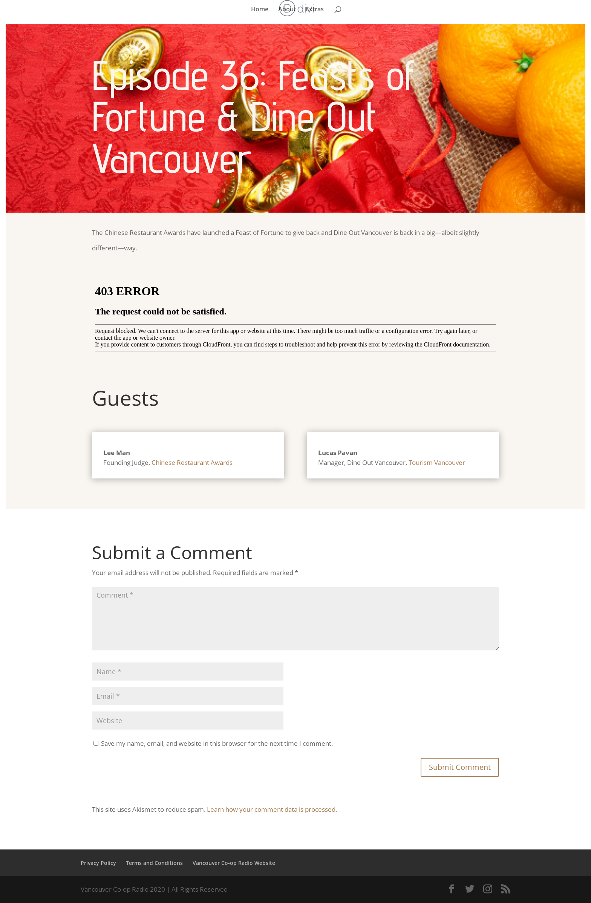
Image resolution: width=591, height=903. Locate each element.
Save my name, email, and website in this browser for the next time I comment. (217, 743)
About (287, 9)
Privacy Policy (98, 862)
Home (259, 9)
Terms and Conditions (154, 862)
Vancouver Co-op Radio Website (234, 862)
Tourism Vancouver (437, 462)
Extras (315, 9)
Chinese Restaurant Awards (192, 462)
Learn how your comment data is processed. (272, 809)
